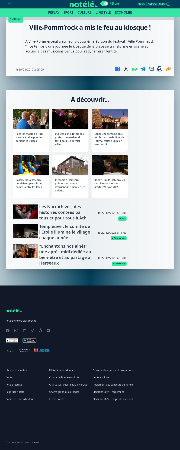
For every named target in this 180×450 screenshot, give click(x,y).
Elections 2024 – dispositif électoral (113, 399)
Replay (53, 12)
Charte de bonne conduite (64, 377)
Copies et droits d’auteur (20, 399)
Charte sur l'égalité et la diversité (68, 384)
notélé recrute (14, 384)
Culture (85, 12)
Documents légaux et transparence (113, 370)
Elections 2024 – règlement (108, 391)
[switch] (104, 3)
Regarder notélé (15, 391)
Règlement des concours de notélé (113, 384)
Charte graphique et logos (64, 391)
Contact (10, 377)
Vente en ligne (101, 377)
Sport (68, 12)
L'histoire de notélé (16, 370)
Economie (123, 12)
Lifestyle (103, 12)
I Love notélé (56, 399)
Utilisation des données (62, 370)
